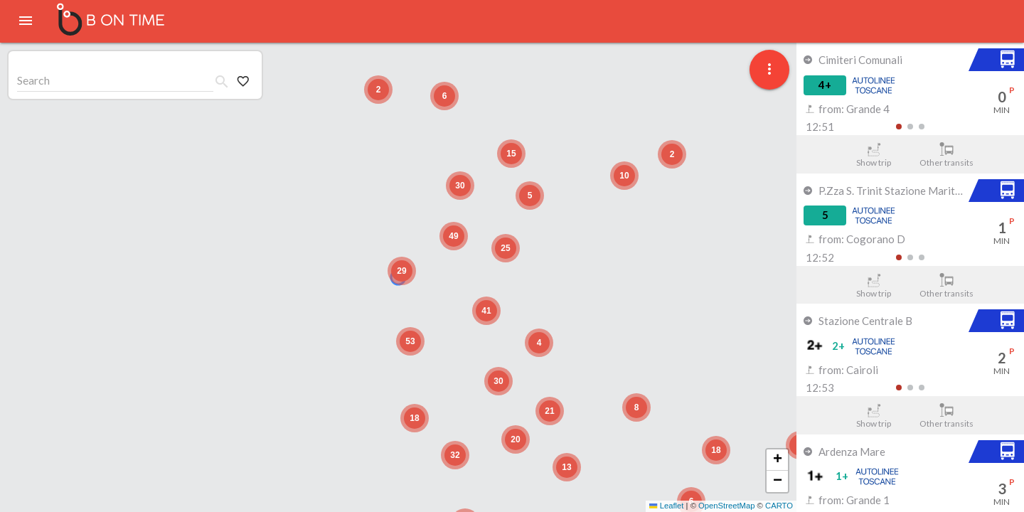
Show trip (873, 155)
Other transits (947, 155)
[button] (402, 271)
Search (33, 80)
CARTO (779, 505)
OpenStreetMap (726, 505)
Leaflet (666, 505)
